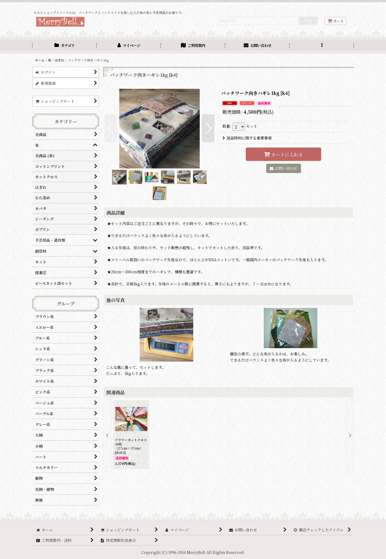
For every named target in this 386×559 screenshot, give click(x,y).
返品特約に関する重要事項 (247, 138)
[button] (322, 46)
